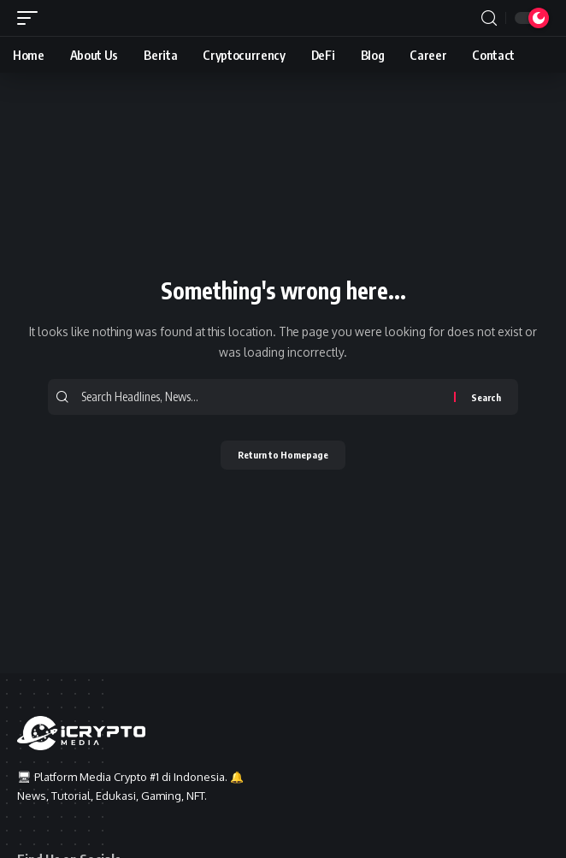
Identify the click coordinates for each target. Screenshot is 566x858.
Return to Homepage (283, 454)
